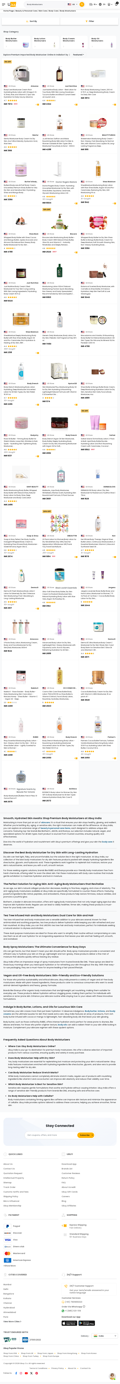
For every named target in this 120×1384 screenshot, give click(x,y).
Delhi (5, 1289)
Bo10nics (73, 789)
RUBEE (35, 737)
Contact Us (9, 1168)
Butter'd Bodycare (31, 182)
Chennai (7, 1303)
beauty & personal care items (55, 828)
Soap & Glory (32, 536)
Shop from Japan (45, 1353)
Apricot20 (72, 383)
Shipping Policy (10, 1196)
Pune (5, 1317)
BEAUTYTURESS (108, 135)
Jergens (111, 587)
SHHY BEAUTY (32, 487)
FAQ (64, 1182)
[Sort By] (31, 21)
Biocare (73, 234)
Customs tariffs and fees (15, 1191)
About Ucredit (69, 1187)
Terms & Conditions (38, 1368)
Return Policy (68, 1178)
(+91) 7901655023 (73, 1302)
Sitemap (7, 1182)
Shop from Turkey (31, 1356)
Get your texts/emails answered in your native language (89, 1291)
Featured (77, 54)
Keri (113, 536)
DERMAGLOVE (109, 487)
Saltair (112, 435)
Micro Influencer (11, 1201)
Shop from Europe (51, 1356)
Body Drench (32, 383)
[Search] (82, 4)
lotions (101, 1011)
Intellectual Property (13, 1178)
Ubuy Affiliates (69, 1205)
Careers (66, 1196)
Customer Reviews (71, 1173)
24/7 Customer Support (82, 1286)
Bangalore (8, 1293)
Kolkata (7, 1298)
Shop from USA (10, 1353)
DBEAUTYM (72, 536)
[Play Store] (87, 1324)
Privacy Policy (57, 1368)
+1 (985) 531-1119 (73, 1310)
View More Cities (12, 1321)
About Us (8, 1164)
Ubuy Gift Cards (70, 1191)
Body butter (91, 1011)
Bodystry (34, 435)
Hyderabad (9, 1307)
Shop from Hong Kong (67, 1353)
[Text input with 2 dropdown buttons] (45, 4)
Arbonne (34, 86)
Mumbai (7, 1284)
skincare (45, 822)
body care (107, 841)
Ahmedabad (9, 1312)
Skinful (35, 135)
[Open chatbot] (112, 1376)
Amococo (34, 639)
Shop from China (11, 1356)
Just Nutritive (71, 86)
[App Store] (70, 1324)
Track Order (9, 1187)
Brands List (67, 1168)
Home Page (8, 11)
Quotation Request (12, 1173)
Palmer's (111, 737)
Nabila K (34, 688)
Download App (69, 1164)
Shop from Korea (88, 1353)
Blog (64, 1201)
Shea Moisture (109, 182)
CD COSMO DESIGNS (70, 688)
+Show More (9, 1265)
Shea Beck (33, 234)
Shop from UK (27, 1353)
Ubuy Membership (12, 1205)
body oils (62, 1024)
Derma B (34, 587)
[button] (93, 4)
